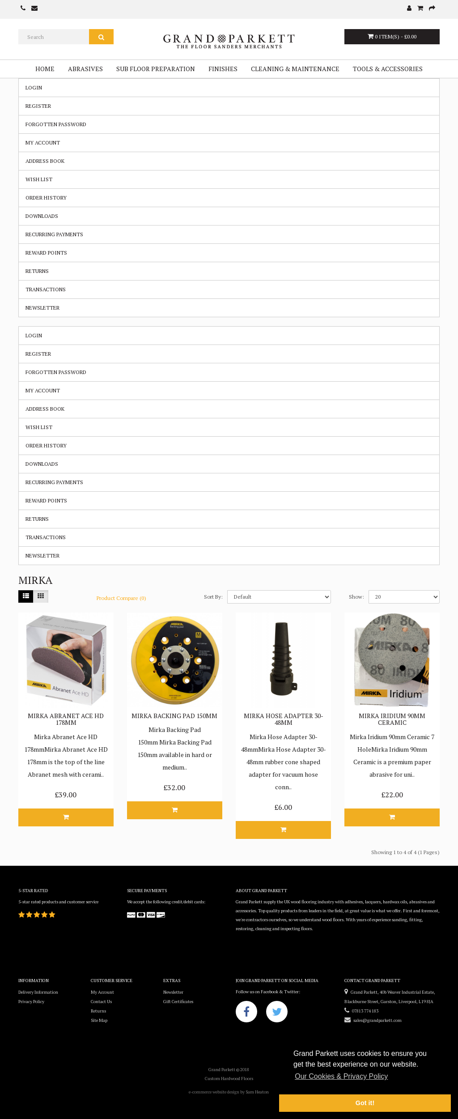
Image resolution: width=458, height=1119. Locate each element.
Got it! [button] (365, 1102)
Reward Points (46, 252)
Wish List (38, 179)
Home (45, 68)
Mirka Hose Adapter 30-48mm (283, 719)
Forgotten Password (55, 124)
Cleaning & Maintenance (295, 68)
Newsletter (42, 307)
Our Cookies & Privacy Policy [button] (341, 1076)
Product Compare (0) (121, 598)
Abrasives (85, 68)
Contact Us (101, 1001)
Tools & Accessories (388, 68)
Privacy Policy (31, 1001)
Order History (46, 197)
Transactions (45, 289)
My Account (42, 142)
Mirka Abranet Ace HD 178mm (66, 719)
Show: (356, 596)
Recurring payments (54, 234)
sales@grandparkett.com (373, 1020)
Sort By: (213, 596)
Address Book (44, 160)
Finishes (222, 68)
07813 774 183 (361, 1011)
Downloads (41, 216)
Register (38, 105)
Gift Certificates (178, 1001)
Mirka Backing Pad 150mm (174, 715)
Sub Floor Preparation (155, 68)
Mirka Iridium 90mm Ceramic (392, 719)
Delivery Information (38, 992)
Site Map (99, 1020)
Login (33, 87)
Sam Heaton (257, 1092)
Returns (37, 271)
